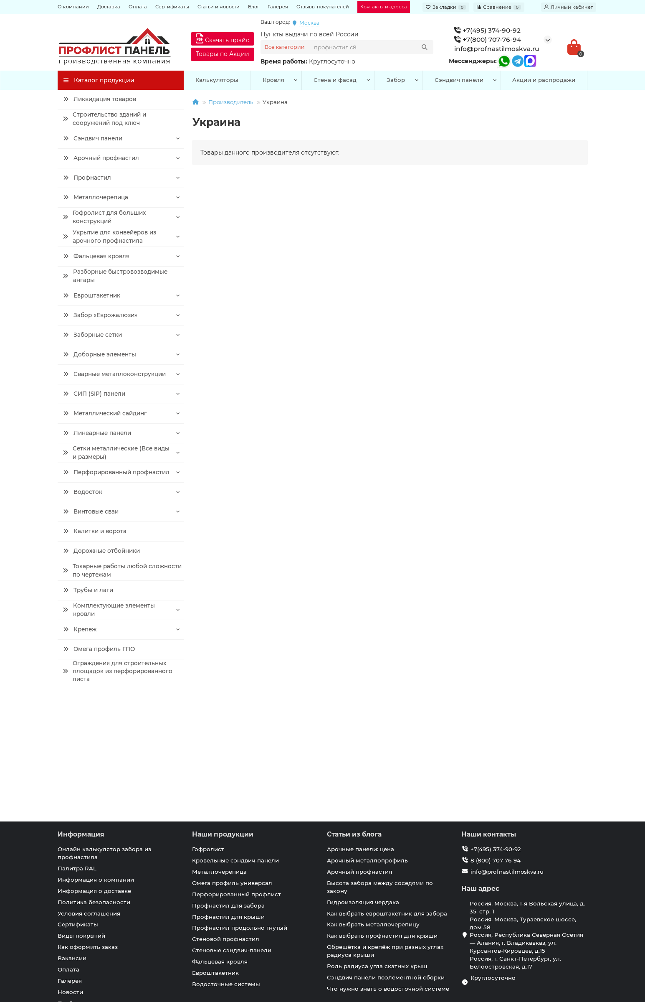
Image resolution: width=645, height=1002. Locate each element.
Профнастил (87, 177)
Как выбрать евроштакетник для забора (387, 794)
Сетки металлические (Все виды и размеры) (116, 452)
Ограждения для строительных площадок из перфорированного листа (117, 671)
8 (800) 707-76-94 (495, 741)
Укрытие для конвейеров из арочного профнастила (109, 236)
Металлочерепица (96, 197)
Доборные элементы (100, 354)
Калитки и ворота (94, 531)
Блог (253, 7)
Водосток (83, 491)
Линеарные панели (97, 433)
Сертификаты (172, 7)
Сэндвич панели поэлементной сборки (386, 858)
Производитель (230, 102)
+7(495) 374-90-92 (487, 30)
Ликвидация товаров (100, 99)
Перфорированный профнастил (116, 472)
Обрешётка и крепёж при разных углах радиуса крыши (385, 831)
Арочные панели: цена (360, 730)
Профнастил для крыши (228, 797)
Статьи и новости (218, 7)
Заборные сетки (92, 334)
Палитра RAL (77, 749)
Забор (396, 79)
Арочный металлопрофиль (367, 741)
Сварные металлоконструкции (114, 374)
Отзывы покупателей (322, 7)
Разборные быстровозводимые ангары (115, 276)
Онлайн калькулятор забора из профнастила (104, 734)
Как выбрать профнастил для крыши (382, 816)
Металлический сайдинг (105, 413)
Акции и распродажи (543, 79)
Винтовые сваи (91, 511)
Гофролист (208, 730)
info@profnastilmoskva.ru (496, 49)
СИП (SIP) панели (94, 393)
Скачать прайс (222, 38)
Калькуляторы (216, 79)
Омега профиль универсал (232, 763)
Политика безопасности (94, 783)
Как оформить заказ (88, 827)
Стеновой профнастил (225, 819)
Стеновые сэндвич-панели (231, 831)
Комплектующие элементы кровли (109, 610)
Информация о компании (96, 760)
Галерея (278, 7)
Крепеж (79, 629)
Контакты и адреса (383, 7)
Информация (81, 715)
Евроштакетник (92, 295)
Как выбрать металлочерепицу (373, 805)
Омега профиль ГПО (99, 649)
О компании (73, 7)
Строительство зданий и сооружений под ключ (104, 119)
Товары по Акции (222, 54)
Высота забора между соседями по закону (380, 767)
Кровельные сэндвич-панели (235, 741)
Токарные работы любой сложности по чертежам (122, 570)
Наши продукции (222, 715)
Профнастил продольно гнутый (239, 808)
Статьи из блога (354, 715)
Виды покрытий (81, 816)
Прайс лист (75, 884)
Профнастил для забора (228, 786)
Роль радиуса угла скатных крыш (377, 847)
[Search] (371, 47)
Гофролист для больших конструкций (104, 217)
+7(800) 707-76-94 (487, 39)
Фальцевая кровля (96, 256)
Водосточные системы (226, 865)
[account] (568, 7)
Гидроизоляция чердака (363, 783)
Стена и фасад (335, 79)
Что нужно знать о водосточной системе (388, 869)
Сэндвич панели (93, 138)
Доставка (108, 7)
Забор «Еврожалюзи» (100, 315)
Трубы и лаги (88, 590)
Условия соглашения (89, 794)
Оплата (138, 7)
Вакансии (72, 839)
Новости (70, 873)
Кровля (273, 79)
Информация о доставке (94, 771)
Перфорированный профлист (236, 775)
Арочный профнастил (101, 158)
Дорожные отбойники (101, 550)
